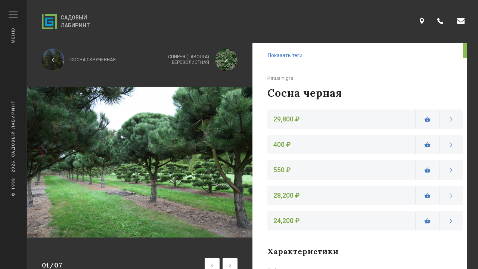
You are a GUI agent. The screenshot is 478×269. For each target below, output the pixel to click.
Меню (13, 27)
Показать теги (285, 55)
